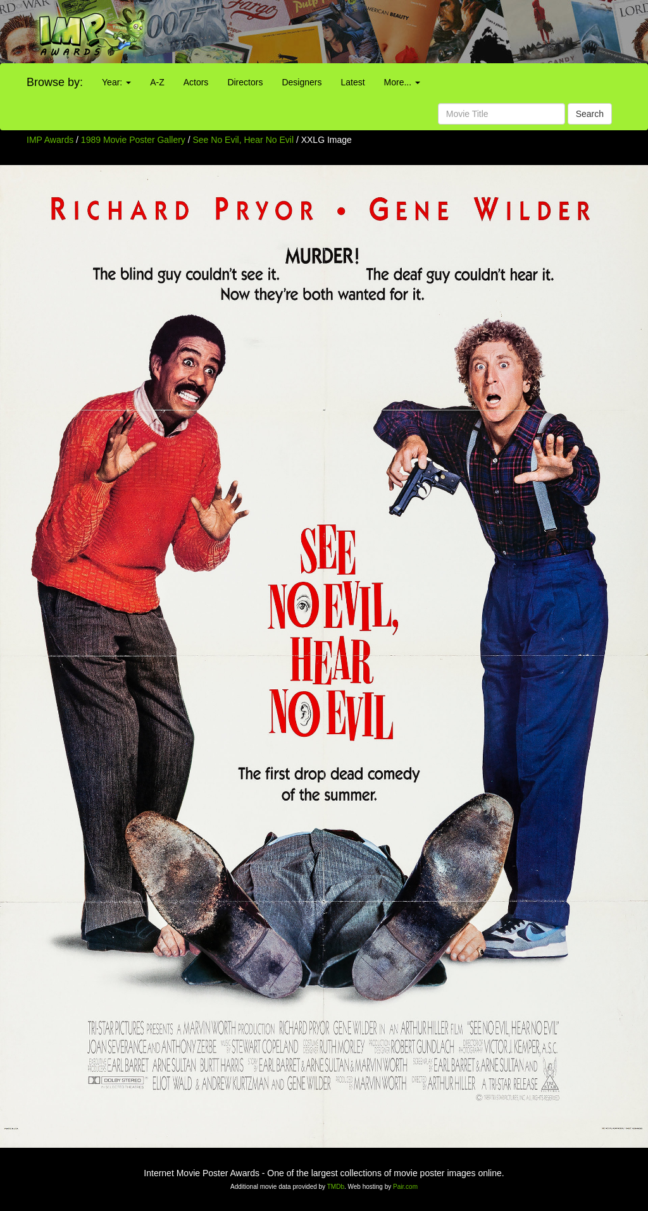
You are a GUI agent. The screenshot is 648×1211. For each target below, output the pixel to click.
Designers (301, 82)
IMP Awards (50, 140)
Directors (245, 82)
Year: (116, 82)
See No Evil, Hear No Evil (244, 140)
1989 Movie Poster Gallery (133, 140)
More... (402, 82)
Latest (352, 82)
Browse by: (55, 82)
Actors (196, 82)
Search (590, 114)
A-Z (157, 82)
